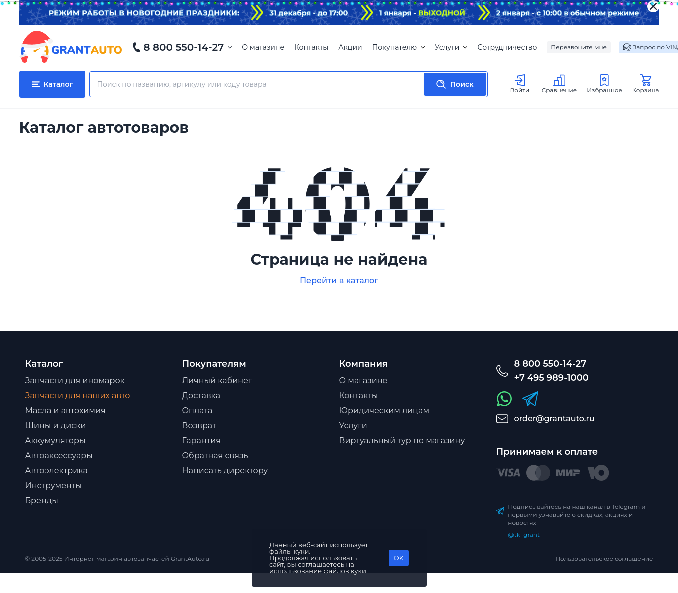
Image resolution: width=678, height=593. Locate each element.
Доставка (201, 395)
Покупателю (398, 47)
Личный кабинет (217, 380)
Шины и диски (55, 425)
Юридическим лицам (384, 410)
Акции (350, 47)
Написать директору (225, 470)
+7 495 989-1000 (551, 377)
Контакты (311, 47)
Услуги (451, 47)
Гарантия (201, 440)
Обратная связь (215, 455)
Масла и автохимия (65, 410)
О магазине (263, 47)
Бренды (41, 500)
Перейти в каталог (339, 280)
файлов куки (345, 571)
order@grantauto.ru (554, 418)
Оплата (197, 410)
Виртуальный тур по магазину (402, 440)
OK (399, 558)
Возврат (199, 425)
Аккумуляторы (55, 440)
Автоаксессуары (59, 455)
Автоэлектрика (56, 470)
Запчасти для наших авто (77, 395)
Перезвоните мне (579, 47)
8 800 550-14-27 (184, 47)
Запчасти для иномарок (75, 380)
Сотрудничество (507, 47)
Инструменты (53, 485)
